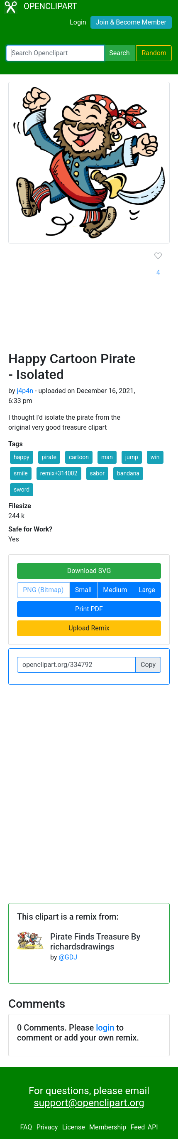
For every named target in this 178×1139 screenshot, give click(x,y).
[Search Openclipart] (55, 53)
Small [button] (83, 590)
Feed (138, 1127)
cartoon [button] (79, 457)
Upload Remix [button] (88, 628)
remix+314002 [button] (59, 473)
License (73, 1127)
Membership (107, 1127)
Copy (148, 665)
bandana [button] (128, 473)
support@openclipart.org (89, 1103)
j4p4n (25, 391)
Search (119, 53)
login (105, 1028)
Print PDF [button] (89, 609)
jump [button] (131, 457)
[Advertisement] (89, 300)
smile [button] (21, 473)
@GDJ (68, 957)
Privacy (47, 1127)
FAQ (26, 1127)
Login (78, 22)
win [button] (155, 457)
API (153, 1127)
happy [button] (21, 457)
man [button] (107, 457)
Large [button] (147, 590)
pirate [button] (49, 457)
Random (153, 53)
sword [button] (21, 489)
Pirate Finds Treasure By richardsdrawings (95, 942)
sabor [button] (97, 473)
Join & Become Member (131, 22)
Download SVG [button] (89, 571)
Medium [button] (115, 590)
